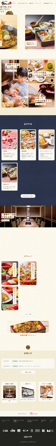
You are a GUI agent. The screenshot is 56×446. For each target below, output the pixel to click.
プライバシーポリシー (6, 420)
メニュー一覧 (28, 314)
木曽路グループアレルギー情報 (18, 420)
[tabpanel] (28, 28)
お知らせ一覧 (28, 372)
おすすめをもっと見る (28, 196)
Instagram (35, 413)
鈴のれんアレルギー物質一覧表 (32, 420)
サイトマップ (52, 420)
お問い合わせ (43, 420)
